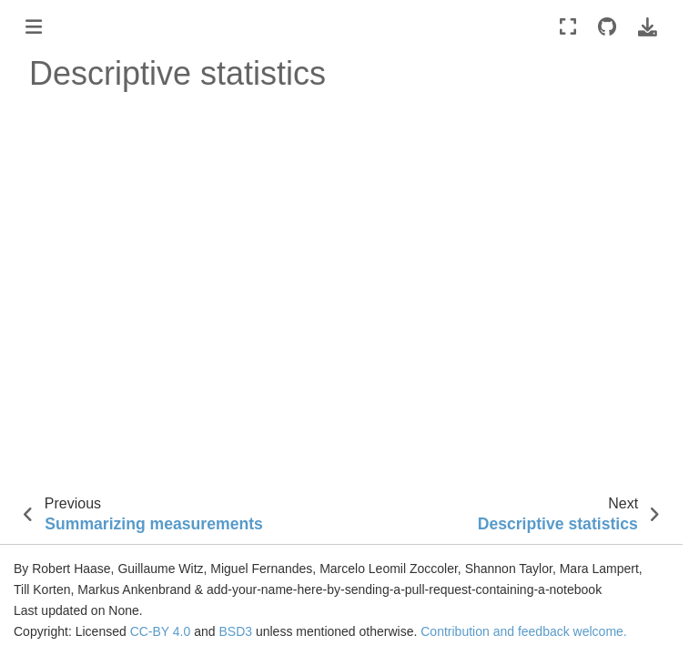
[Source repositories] (607, 27)
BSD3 (235, 631)
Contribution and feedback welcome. (523, 631)
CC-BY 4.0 (160, 631)
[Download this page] (647, 27)
